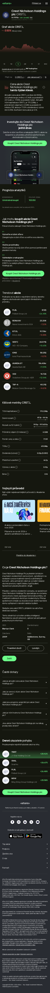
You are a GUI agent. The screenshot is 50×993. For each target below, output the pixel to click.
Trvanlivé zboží (14, 648)
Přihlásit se (36, 3)
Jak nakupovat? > (34, 77)
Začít (9, 658)
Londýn (35, 648)
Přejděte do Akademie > (26, 555)
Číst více (8, 547)
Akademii (16, 281)
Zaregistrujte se (6, 69)
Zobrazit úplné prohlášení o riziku (25, 945)
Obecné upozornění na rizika (10, 954)
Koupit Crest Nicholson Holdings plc (25, 143)
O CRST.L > (19, 77)
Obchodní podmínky (8, 945)
